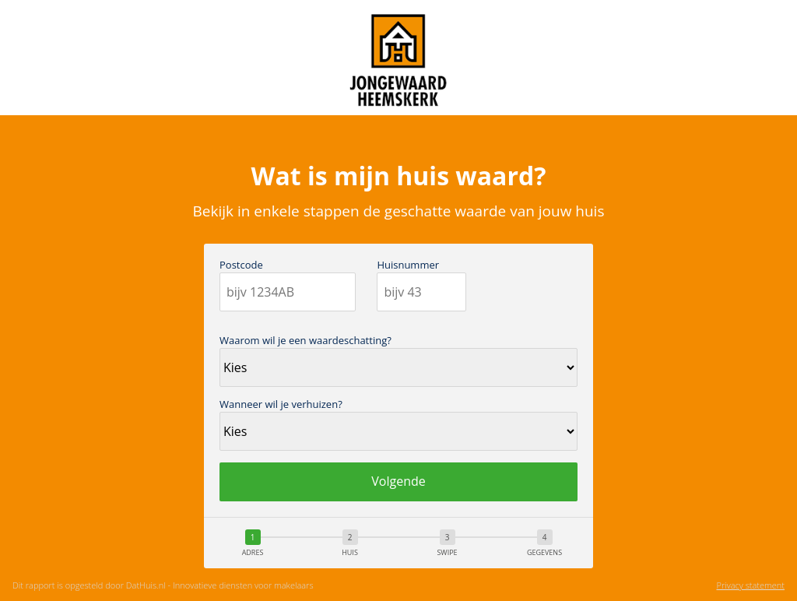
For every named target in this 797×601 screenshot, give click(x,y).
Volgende (398, 481)
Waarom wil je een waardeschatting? (305, 340)
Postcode (241, 265)
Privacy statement (750, 586)
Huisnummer (408, 265)
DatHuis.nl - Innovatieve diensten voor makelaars (220, 585)
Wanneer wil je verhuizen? (280, 404)
